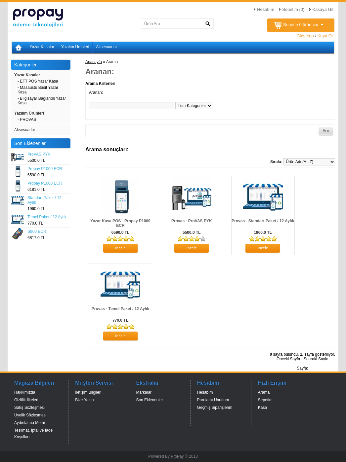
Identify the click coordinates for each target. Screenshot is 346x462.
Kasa (262, 407)
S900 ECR (36, 231)
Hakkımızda (24, 392)
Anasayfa (93, 61)
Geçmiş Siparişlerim (215, 407)
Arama (264, 392)
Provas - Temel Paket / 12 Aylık (120, 308)
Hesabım (265, 9)
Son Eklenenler (149, 400)
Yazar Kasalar (41, 47)
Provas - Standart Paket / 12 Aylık (263, 221)
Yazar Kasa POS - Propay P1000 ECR (120, 223)
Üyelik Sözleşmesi (30, 415)
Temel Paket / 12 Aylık (46, 217)
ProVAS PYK (38, 154)
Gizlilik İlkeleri (26, 400)
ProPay (177, 456)
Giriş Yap (305, 35)
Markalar (143, 392)
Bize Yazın (84, 400)
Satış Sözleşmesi (29, 407)
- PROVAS (27, 119)
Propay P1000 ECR (44, 168)
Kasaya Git (322, 9)
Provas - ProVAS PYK (191, 221)
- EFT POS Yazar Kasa (38, 81)
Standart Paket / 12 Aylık (44, 200)
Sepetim (265, 400)
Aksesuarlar (106, 47)
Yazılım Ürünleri (75, 47)
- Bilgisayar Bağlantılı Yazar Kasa (42, 100)
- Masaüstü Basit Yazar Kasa (38, 89)
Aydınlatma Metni (29, 422)
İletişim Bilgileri (88, 392)
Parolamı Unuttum (213, 400)
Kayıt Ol (325, 35)
